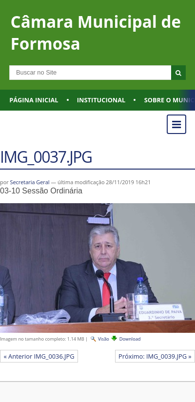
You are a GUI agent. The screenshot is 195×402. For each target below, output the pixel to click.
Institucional (101, 100)
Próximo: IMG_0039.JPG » (155, 356)
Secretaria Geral (29, 182)
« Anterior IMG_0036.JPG (38, 356)
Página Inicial (33, 100)
